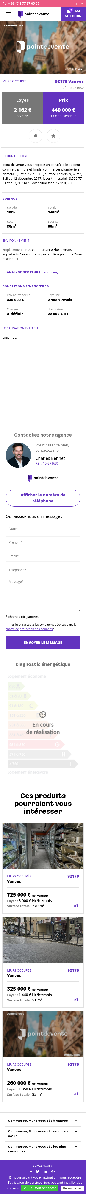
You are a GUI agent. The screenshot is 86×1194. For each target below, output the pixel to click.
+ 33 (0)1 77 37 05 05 (23, 3)
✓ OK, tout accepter (39, 1188)
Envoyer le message (43, 642)
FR (79, 4)
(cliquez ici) (48, 272)
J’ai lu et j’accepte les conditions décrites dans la (41, 626)
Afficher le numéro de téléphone (43, 498)
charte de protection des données (29, 629)
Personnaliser (72, 1188)
